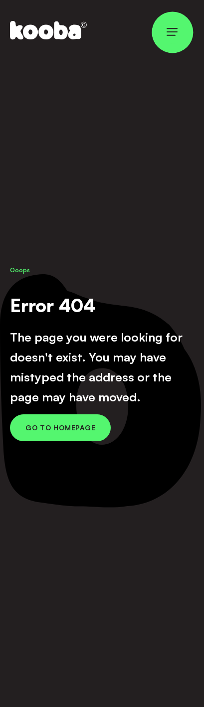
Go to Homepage (60, 427)
